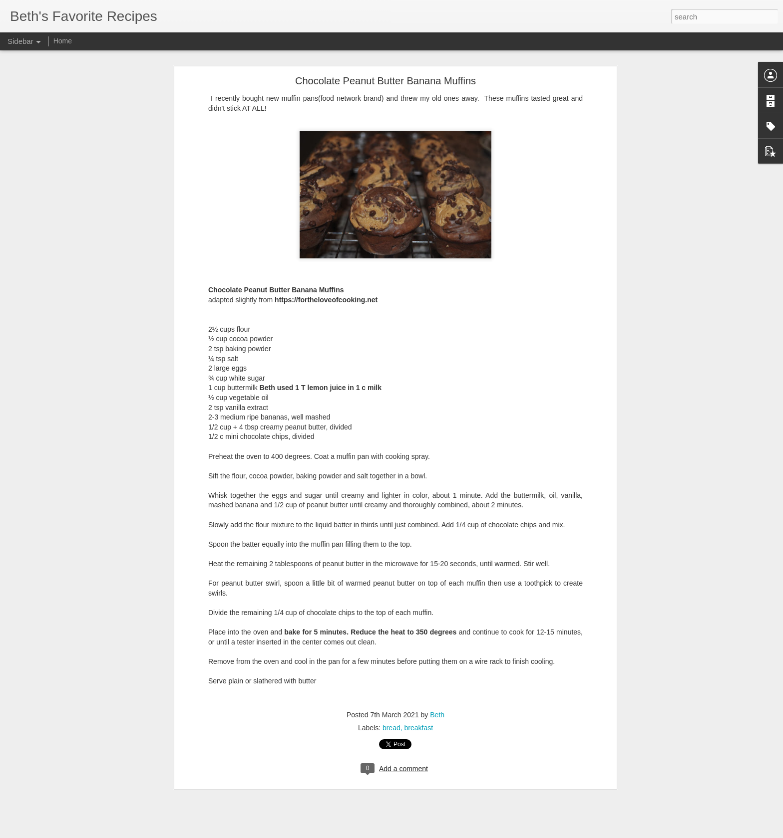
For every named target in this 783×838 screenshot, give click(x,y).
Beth (437, 708)
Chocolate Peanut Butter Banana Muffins (385, 73)
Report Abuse (452, 833)
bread (391, 721)
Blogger (422, 833)
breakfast (418, 721)
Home (62, 41)
